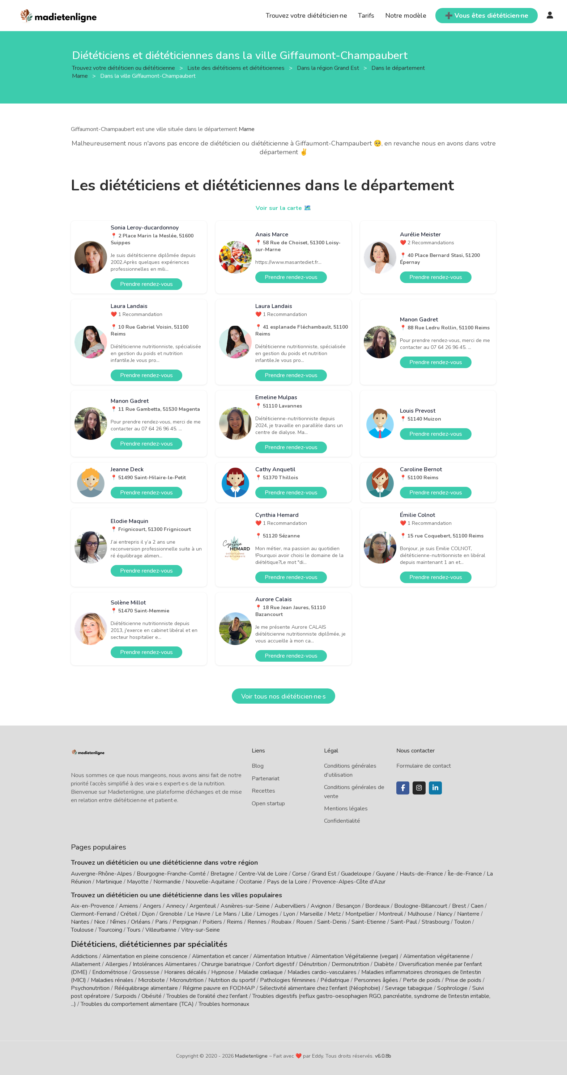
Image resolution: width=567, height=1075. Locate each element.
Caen (477, 906)
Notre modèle (405, 15)
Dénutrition (313, 962)
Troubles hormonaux (224, 1002)
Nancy (444, 914)
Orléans (140, 922)
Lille (247, 914)
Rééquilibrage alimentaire (146, 986)
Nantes (80, 922)
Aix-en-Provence (92, 906)
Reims (235, 922)
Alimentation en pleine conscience (144, 954)
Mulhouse (420, 914)
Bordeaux (377, 906)
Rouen (304, 922)
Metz (334, 914)
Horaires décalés (185, 970)
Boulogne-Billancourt (420, 906)
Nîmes (118, 922)
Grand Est (323, 874)
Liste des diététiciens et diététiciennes (236, 68)
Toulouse (82, 930)
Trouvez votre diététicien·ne (306, 15)
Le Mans (226, 914)
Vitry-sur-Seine (200, 930)
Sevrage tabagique (408, 986)
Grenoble (171, 914)
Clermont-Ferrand (93, 914)
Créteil (128, 914)
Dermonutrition (351, 962)
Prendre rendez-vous (146, 284)
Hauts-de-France (421, 874)
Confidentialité (342, 821)
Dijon (148, 914)
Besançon (348, 906)
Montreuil (391, 914)
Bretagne (222, 874)
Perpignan (185, 922)
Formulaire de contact (423, 766)
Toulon (462, 922)
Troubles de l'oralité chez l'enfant (207, 994)
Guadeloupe (356, 874)
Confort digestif (275, 962)
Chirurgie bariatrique (226, 962)
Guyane (385, 874)
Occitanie (250, 882)
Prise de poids (463, 978)
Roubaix (281, 922)
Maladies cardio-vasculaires (322, 970)
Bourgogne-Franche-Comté (171, 874)
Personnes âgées (376, 978)
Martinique (109, 882)
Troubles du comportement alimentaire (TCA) (137, 1002)
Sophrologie (452, 986)
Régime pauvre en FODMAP (219, 986)
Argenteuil (202, 906)
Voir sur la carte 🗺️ (283, 207)
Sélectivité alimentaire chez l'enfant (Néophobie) (320, 986)
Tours (134, 930)
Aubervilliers (290, 906)
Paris (161, 922)
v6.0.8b (383, 1054)
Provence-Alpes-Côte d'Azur (348, 882)
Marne (247, 129)
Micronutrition (187, 978)
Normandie (167, 882)
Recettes (263, 791)
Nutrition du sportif (231, 978)
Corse (299, 874)
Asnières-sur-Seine (245, 906)
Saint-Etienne (368, 922)
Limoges (267, 914)
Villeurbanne (160, 930)
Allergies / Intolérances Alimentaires (151, 962)
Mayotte (138, 882)
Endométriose (110, 970)
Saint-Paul (404, 922)
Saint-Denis (332, 922)
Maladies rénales (112, 978)
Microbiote (152, 978)
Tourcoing (110, 930)
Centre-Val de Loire (263, 874)
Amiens (128, 906)
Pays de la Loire (287, 882)
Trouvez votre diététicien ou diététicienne (124, 68)
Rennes (257, 922)
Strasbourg (435, 922)
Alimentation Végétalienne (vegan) (354, 954)
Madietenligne (251, 1054)
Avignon (321, 906)
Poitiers (212, 922)
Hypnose (222, 970)
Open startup (268, 804)
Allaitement (86, 962)
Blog (258, 766)
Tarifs (366, 15)
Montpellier (359, 914)
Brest (459, 906)
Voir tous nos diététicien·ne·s (283, 696)
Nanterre (468, 914)
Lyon (289, 914)
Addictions (84, 954)
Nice (99, 922)
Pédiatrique (334, 978)
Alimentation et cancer (220, 954)
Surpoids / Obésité (138, 994)
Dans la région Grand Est (329, 68)
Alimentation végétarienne (436, 954)
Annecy (175, 906)
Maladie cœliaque (261, 970)
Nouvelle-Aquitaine (210, 882)
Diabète (384, 962)
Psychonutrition (90, 986)
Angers (152, 906)
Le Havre (198, 914)
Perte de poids (421, 978)
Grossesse (145, 970)
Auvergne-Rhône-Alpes (101, 874)
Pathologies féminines (288, 978)
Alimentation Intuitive (280, 954)
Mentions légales (346, 809)
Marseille (311, 914)
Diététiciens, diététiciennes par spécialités (135, 943)
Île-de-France (465, 874)
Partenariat (266, 779)
